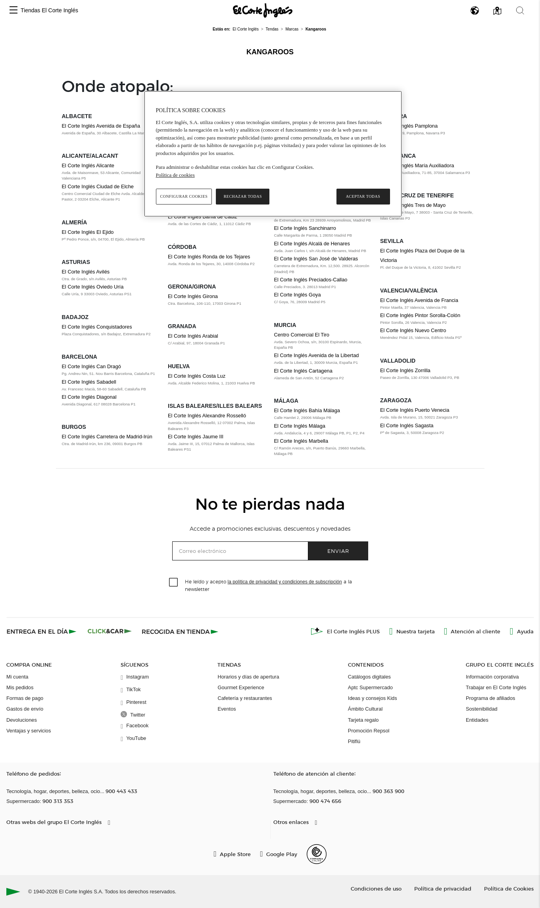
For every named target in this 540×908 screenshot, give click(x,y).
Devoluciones (21, 720)
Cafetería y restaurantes (244, 698)
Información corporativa (492, 677)
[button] (13, 10)
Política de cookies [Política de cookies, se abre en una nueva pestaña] (175, 175)
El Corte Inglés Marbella (301, 441)
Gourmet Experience (240, 687)
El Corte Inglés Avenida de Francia (419, 300)
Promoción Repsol (369, 731)
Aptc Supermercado (370, 687)
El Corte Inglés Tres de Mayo (413, 205)
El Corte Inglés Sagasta (406, 425)
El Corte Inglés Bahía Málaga (307, 410)
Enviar (338, 550)
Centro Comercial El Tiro (301, 335)
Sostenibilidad (482, 709)
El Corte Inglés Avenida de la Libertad (316, 355)
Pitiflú (354, 741)
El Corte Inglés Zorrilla (405, 370)
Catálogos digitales (369, 677)
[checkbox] (174, 582)
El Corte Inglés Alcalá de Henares (312, 244)
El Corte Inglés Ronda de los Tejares (209, 257)
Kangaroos (270, 52)
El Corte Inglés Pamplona (409, 126)
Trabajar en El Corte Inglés (496, 687)
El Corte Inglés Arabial (193, 336)
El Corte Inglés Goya (297, 295)
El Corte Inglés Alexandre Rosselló (207, 416)
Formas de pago (24, 698)
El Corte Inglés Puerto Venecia (414, 410)
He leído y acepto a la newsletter (268, 585)
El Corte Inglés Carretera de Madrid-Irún (107, 437)
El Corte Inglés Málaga (299, 426)
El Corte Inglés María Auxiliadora (417, 165)
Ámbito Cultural (365, 709)
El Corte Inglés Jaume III (195, 437)
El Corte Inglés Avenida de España (101, 126)
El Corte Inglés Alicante (88, 165)
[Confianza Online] (317, 854)
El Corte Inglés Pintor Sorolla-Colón (420, 315)
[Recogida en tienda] (180, 631)
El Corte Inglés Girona (193, 296)
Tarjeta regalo (363, 720)
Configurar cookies (184, 196)
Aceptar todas (363, 196)
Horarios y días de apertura (248, 677)
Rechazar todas (243, 196)
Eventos (226, 709)
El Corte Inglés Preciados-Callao (311, 280)
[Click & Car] (110, 631)
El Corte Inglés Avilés (86, 272)
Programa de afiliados (490, 698)
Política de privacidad (442, 888)
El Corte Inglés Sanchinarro (305, 228)
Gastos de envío (24, 709)
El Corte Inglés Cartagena (303, 371)
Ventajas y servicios (28, 731)
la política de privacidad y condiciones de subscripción (285, 582)
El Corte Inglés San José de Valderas (316, 259)
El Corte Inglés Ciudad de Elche (98, 186)
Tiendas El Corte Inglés (49, 10)
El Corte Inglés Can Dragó (91, 366)
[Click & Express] (42, 631)
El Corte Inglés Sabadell (89, 382)
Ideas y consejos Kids (372, 698)
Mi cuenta (17, 677)
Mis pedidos (19, 687)
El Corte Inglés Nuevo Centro (413, 330)
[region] (273, 154)
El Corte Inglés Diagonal (89, 397)
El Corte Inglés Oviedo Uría (93, 287)
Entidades (477, 720)
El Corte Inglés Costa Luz (196, 376)
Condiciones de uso (376, 888)
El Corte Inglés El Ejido (88, 232)
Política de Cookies (509, 888)
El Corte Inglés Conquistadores (97, 327)
